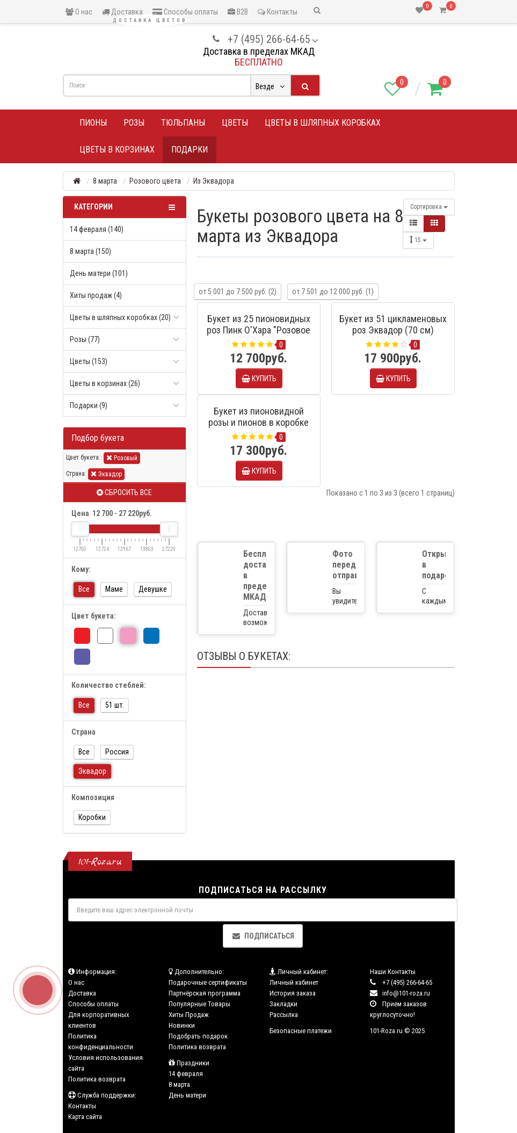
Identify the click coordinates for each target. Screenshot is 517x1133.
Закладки (283, 1004)
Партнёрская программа (205, 993)
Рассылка (284, 1015)
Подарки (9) (88, 405)
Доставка (122, 12)
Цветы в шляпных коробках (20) (120, 317)
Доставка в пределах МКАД (259, 51)
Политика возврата (97, 1079)
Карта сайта (85, 1117)
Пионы (93, 123)
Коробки (92, 817)
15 (418, 240)
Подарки (189, 149)
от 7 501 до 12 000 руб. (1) (333, 291)
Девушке (153, 589)
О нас (78, 12)
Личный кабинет (294, 982)
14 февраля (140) (96, 229)
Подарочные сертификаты (208, 982)
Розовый (121, 458)
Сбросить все (124, 492)
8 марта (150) (90, 251)
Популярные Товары (199, 1004)
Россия (117, 751)
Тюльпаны (183, 123)
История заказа (293, 993)
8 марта (179, 1084)
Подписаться (262, 936)
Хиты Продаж (189, 1015)
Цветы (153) (88, 361)
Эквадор (106, 474)
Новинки (182, 1025)
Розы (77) (85, 339)
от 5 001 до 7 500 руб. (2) (237, 291)
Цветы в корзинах (117, 149)
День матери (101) (99, 273)
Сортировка (429, 206)
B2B (238, 12)
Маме (114, 589)
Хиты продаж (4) (96, 295)
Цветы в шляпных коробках (323, 123)
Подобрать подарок (198, 1036)
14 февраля (186, 1074)
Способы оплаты (185, 12)
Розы (133, 123)
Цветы (235, 123)
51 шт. (114, 705)
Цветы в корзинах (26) (105, 383)
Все (84, 589)
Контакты (277, 12)
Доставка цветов (150, 20)
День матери (187, 1095)
